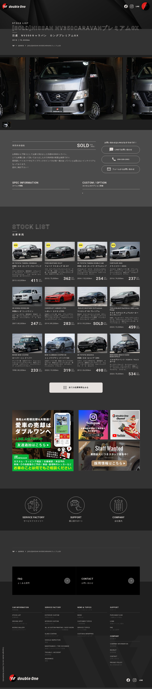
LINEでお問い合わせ (123, 150)
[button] (4, 93)
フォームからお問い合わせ (123, 169)
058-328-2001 (123, 160)
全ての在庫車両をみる (78, 388)
